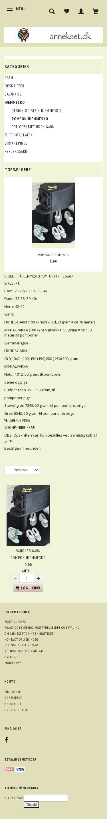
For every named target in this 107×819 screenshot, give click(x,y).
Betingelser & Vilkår (21, 645)
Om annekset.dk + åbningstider (29, 633)
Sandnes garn (28, 551)
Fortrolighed (15, 621)
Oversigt (11, 657)
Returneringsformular (24, 651)
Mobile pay (13, 663)
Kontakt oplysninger (21, 639)
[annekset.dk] (53, 34)
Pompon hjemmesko (53, 255)
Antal (27, 571)
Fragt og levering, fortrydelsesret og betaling (42, 627)
